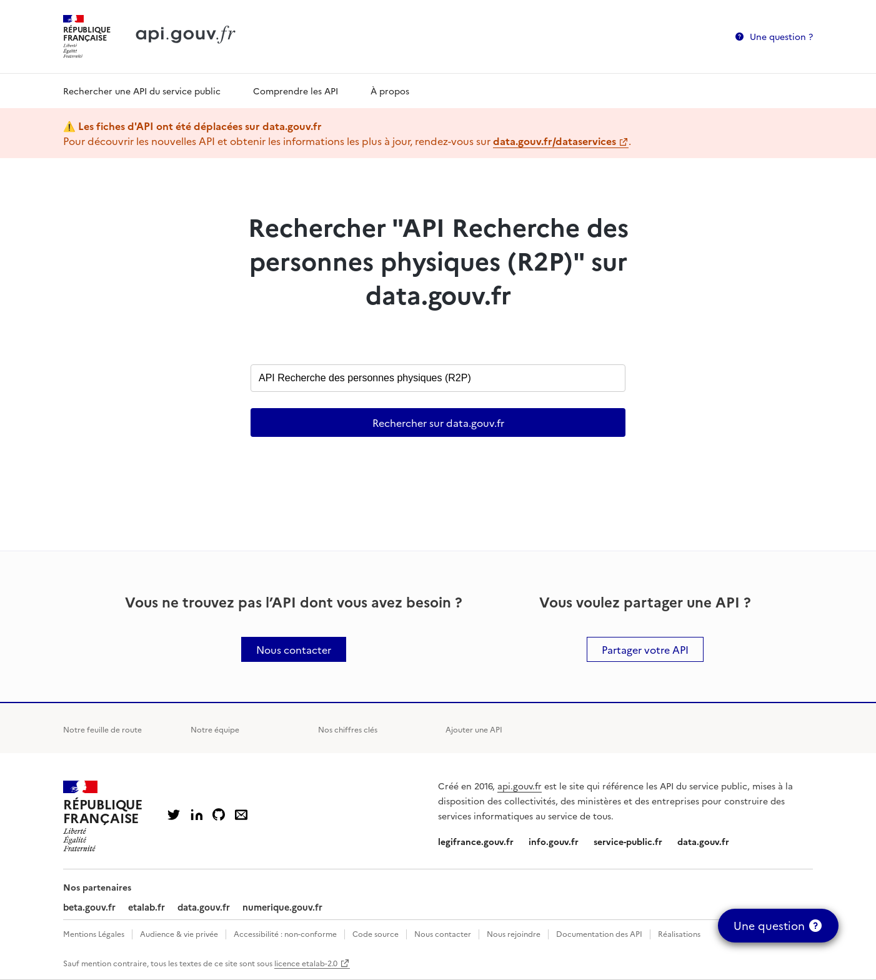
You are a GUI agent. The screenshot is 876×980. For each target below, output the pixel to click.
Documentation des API (599, 933)
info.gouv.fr (554, 841)
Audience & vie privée (179, 933)
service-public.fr (628, 841)
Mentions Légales (93, 933)
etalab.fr (146, 907)
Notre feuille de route (102, 729)
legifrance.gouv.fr (476, 841)
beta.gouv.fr (89, 907)
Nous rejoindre (513, 933)
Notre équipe (215, 729)
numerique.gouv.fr (282, 907)
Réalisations (679, 933)
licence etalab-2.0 (305, 963)
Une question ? (781, 36)
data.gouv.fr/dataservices (554, 141)
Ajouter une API (473, 729)
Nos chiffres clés (347, 729)
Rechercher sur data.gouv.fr (438, 422)
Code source (375, 933)
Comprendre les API (295, 90)
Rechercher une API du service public (142, 90)
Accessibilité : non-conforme (285, 933)
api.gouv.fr (519, 785)
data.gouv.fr (703, 841)
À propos (390, 90)
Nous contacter (442, 933)
